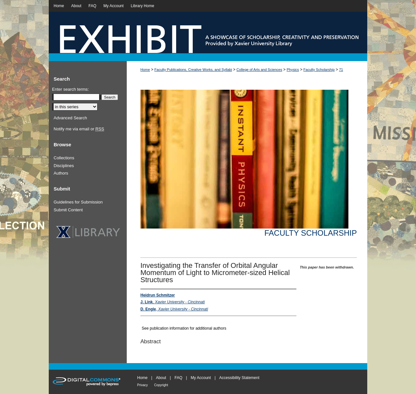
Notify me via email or (79, 129)
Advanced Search (70, 117)
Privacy (142, 385)
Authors (61, 173)
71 (341, 70)
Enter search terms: (70, 89)
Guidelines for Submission (78, 202)
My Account (201, 377)
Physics (293, 70)
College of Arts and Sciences (259, 70)
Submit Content (68, 209)
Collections (64, 157)
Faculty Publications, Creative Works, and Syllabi (193, 70)
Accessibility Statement (239, 377)
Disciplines (64, 165)
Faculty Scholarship (319, 70)
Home (145, 70)
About (161, 377)
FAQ (178, 377)
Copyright (161, 385)
